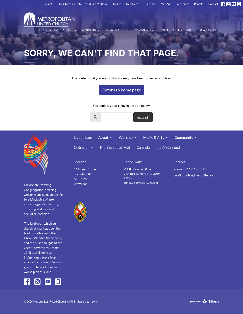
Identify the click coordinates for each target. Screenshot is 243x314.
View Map (80, 184)
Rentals (198, 4)
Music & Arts (117, 30)
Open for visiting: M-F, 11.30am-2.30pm (82, 4)
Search (48, 4)
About (69, 30)
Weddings (183, 4)
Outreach (172, 30)
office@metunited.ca (199, 175)
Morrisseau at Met (203, 30)
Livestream (48, 30)
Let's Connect (168, 147)
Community (146, 30)
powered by (204, 301)
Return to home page (121, 89)
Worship (90, 30)
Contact (213, 4)
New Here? (132, 4)
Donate (116, 4)
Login (95, 301)
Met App (166, 4)
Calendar (150, 4)
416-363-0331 (195, 169)
